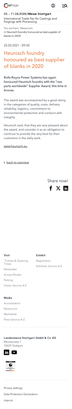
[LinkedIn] (6, 352)
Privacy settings (13, 388)
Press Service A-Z (14, 319)
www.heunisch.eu (15, 146)
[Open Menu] (65, 5)
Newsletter (10, 269)
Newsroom (10, 308)
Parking (8, 280)
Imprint (8, 400)
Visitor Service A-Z (15, 285)
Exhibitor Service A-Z (49, 266)
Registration (43, 260)
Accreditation (12, 303)
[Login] (53, 5)
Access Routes (12, 274)
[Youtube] (14, 352)
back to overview (16, 162)
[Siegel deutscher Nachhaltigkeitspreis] (10, 366)
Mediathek (10, 314)
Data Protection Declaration (21, 394)
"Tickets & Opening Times (16, 262)
